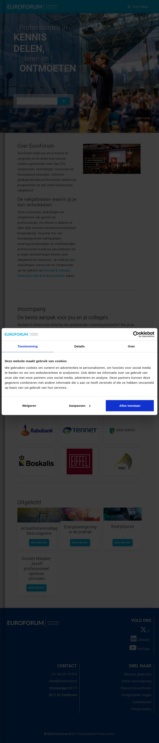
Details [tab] (79, 346)
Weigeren (29, 405)
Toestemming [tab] (28, 346)
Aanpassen (79, 405)
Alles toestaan (129, 405)
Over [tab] (131, 346)
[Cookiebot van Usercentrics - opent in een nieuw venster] (136, 334)
